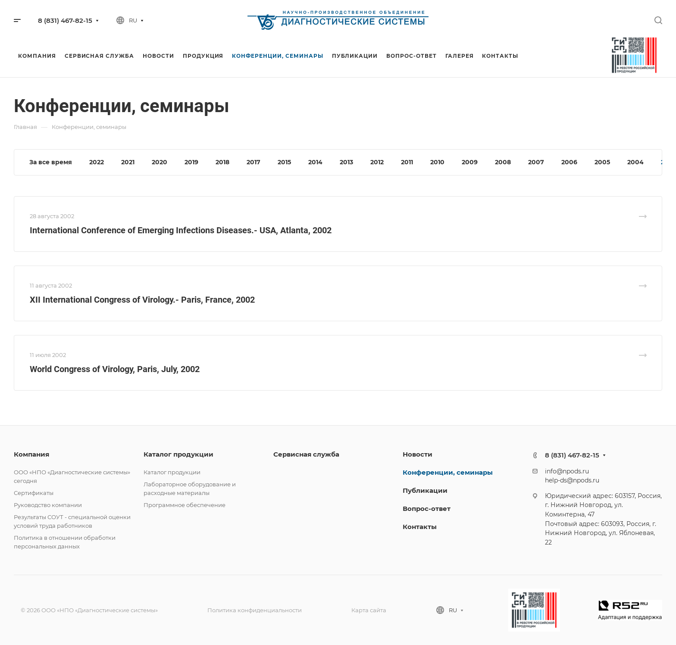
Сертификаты (33, 492)
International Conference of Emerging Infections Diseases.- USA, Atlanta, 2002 (181, 230)
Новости (417, 454)
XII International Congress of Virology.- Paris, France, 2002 (142, 299)
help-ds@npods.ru (572, 480)
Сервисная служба (306, 454)
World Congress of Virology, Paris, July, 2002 (115, 369)
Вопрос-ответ (427, 508)
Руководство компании (48, 504)
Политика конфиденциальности (254, 610)
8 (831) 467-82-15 (65, 20)
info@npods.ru (567, 471)
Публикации (425, 490)
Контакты (420, 527)
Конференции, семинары (448, 472)
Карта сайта (368, 610)
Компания (31, 454)
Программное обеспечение (184, 504)
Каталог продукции (178, 454)
